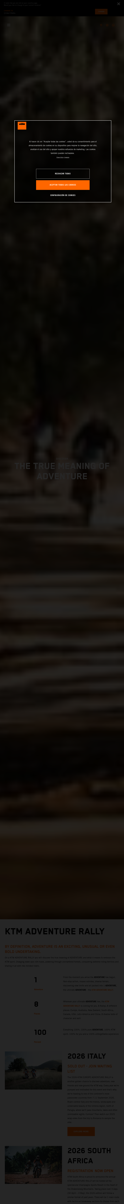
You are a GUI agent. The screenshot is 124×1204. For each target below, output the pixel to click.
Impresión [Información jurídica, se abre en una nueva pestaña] (66, 157)
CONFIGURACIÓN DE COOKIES (63, 195)
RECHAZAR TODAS (63, 174)
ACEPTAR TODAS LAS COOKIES (63, 185)
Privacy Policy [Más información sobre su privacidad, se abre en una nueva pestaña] (60, 157)
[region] (62, 161)
